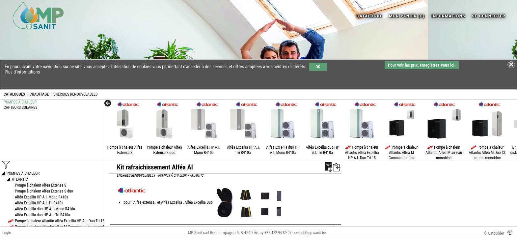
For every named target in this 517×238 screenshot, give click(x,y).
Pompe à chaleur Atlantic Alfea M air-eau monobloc (443, 152)
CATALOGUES (14, 94)
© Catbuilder (494, 233)
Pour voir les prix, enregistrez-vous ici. (421, 65)
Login (6, 232)
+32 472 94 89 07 (277, 232)
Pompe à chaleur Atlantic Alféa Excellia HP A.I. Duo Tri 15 (362, 152)
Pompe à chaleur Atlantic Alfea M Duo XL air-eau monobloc (487, 152)
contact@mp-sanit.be (309, 232)
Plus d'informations (22, 71)
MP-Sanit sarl (198, 232)
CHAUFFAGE (39, 94)
